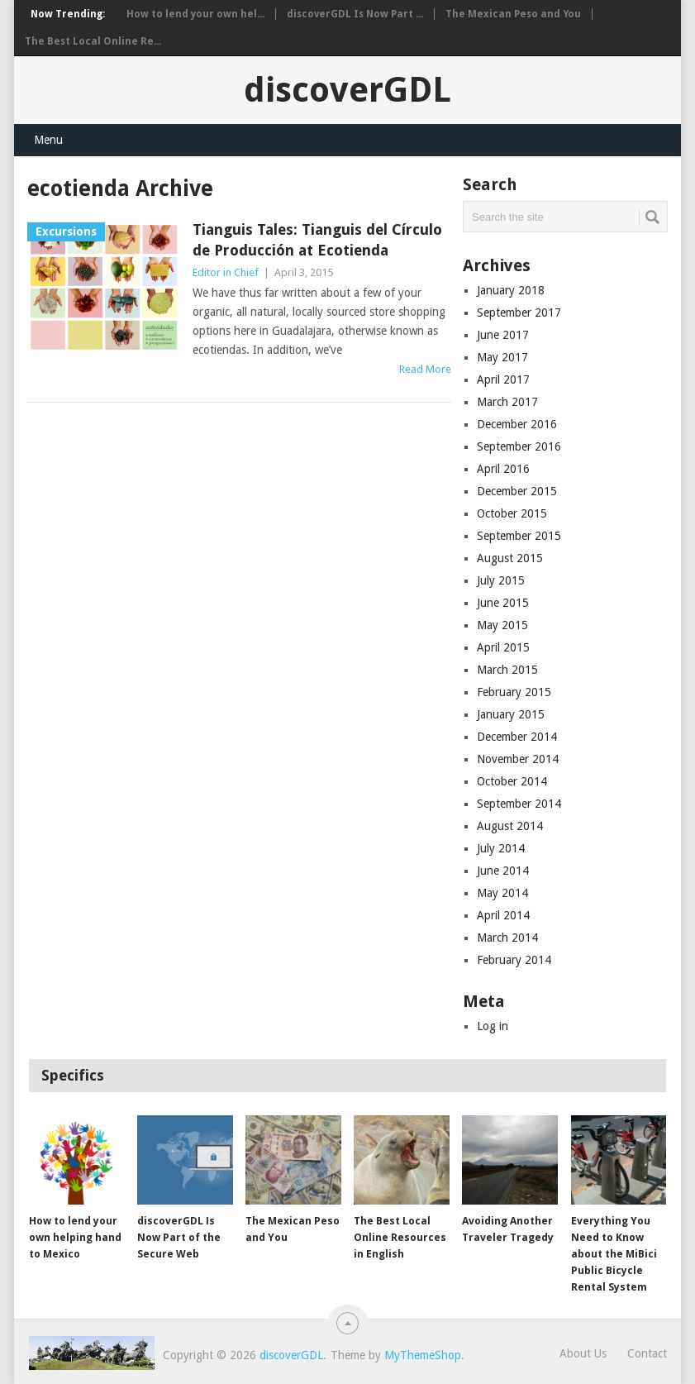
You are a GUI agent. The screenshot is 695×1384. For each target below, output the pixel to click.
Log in (492, 1026)
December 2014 (517, 736)
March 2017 (507, 401)
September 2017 (519, 312)
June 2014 (503, 870)
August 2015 (510, 558)
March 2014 (507, 937)
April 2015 (503, 647)
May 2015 (502, 625)
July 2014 (501, 848)
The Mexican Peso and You (513, 14)
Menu (48, 139)
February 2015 (514, 692)
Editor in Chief (226, 272)
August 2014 (510, 826)
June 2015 (503, 602)
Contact (647, 1353)
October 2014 (512, 781)
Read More (425, 369)
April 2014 (503, 915)
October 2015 (512, 513)
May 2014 (502, 893)
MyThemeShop (422, 1355)
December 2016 (517, 424)
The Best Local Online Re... (93, 41)
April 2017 (503, 379)
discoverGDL (347, 89)
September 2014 (519, 803)
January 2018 (511, 290)
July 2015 (501, 580)
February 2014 (514, 959)
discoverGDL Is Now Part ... (355, 14)
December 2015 (517, 491)
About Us (583, 1353)
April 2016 (503, 468)
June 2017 (503, 334)
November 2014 (518, 759)
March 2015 (507, 669)
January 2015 (511, 714)
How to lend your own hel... (195, 14)
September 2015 (519, 535)
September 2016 (519, 446)
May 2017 (502, 357)
